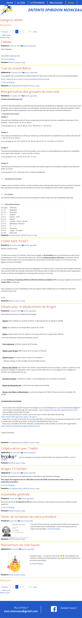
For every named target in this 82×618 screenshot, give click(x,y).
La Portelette (37, 2)
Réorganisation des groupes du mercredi (30, 91)
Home (9, 2)
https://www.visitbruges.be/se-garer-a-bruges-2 (19, 417)
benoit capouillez (29, 46)
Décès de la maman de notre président (28, 517)
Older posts (5, 35)
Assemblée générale (15, 494)
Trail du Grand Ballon (16, 68)
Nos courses (56, 2)
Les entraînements (46, 6)
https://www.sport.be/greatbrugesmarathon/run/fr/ (58, 410)
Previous (4, 32)
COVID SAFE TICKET (14, 241)
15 (30, 32)
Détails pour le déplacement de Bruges (28, 307)
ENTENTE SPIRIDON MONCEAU (55, 9)
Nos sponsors (23, 6)
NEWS (11, 62)
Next (35, 32)
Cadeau (6, 42)
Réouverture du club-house (20, 545)
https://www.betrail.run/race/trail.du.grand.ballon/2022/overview (25, 79)
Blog (63, 6)
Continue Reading (7, 59)
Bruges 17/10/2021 (14, 469)
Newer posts (6, 37)
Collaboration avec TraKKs (19, 448)
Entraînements (14, 235)
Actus (71, 2)
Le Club (21, 2)
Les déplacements (15, 86)
